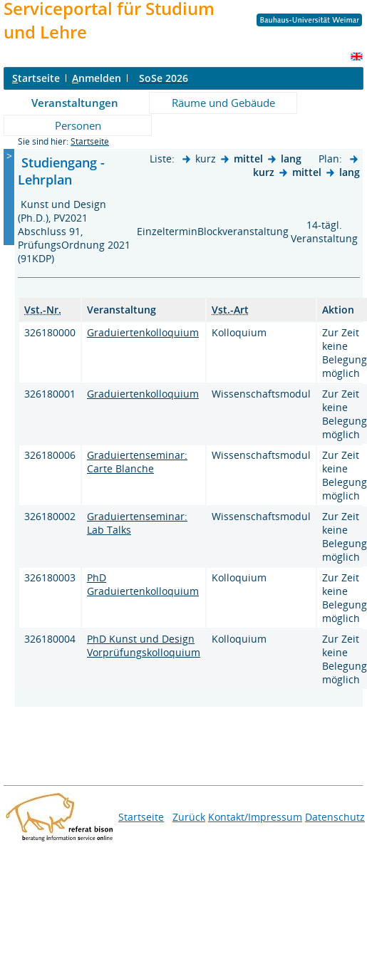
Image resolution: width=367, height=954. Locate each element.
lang (291, 158)
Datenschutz (335, 817)
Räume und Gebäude (223, 102)
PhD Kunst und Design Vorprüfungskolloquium (143, 645)
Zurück (188, 817)
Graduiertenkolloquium (143, 332)
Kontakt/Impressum (255, 817)
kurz (263, 172)
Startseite (90, 141)
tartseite (36, 78)
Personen (78, 125)
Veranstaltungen (74, 102)
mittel (248, 158)
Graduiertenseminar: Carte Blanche (137, 461)
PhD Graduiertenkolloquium (143, 584)
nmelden (96, 78)
